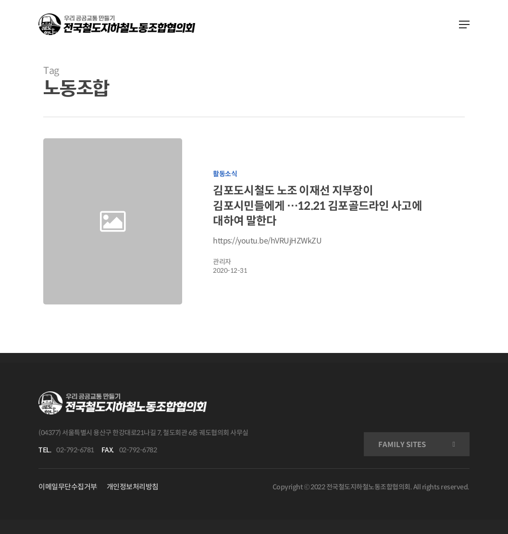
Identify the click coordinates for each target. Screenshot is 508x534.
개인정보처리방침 (133, 486)
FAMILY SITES (402, 444)
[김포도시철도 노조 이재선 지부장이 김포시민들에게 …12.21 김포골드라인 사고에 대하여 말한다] (324, 221)
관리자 (222, 261)
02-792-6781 (75, 450)
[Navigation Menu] (464, 24)
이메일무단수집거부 (67, 486)
